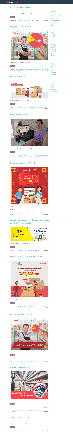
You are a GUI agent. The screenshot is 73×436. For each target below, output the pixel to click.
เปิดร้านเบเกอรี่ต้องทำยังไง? (18, 115)
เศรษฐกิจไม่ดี (47, 69)
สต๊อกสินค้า (38, 69)
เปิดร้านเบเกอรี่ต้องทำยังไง (18, 156)
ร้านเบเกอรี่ (40, 155)
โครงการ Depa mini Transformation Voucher (26, 256)
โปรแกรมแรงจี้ (33, 410)
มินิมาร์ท (30, 69)
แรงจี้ (44, 407)
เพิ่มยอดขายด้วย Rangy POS (19, 77)
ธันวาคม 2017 (53, 45)
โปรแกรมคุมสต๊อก (15, 361)
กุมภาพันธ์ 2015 (53, 87)
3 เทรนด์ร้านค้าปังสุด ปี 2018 (19, 417)
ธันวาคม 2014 (53, 89)
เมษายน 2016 (53, 66)
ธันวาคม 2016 (53, 59)
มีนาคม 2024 (53, 32)
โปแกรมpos (38, 410)
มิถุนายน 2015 (53, 81)
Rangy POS (34, 213)
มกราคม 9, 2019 (23, 358)
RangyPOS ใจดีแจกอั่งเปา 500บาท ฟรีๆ (23, 163)
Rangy (30, 213)
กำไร (28, 69)
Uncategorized (36, 20)
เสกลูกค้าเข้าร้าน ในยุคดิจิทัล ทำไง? (20, 367)
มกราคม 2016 (53, 72)
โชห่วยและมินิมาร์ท (13, 70)
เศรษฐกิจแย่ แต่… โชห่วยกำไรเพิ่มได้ (20, 27)
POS (29, 358)
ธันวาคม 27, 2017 (21, 430)
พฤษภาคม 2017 (54, 49)
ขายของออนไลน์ (42, 107)
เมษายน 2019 (53, 36)
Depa (30, 306)
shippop (37, 213)
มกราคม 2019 (53, 41)
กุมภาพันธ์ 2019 (53, 39)
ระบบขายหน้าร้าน (40, 407)
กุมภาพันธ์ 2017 (53, 55)
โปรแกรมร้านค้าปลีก (13, 410)
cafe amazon (31, 155)
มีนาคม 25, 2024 (23, 20)
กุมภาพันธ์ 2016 (53, 70)
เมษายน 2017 (53, 51)
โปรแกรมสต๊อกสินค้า (20, 410)
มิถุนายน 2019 (53, 34)
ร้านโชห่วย (34, 69)
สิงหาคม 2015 (53, 79)
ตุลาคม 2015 (53, 76)
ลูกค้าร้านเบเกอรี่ (39, 156)
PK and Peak (36, 155)
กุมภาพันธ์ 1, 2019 (23, 213)
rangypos (40, 306)
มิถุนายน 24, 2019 (21, 69)
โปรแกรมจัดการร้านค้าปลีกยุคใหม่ (23, 361)
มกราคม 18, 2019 (23, 306)
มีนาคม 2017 (53, 53)
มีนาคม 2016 (53, 68)
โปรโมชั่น (18, 70)
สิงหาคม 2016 (53, 60)
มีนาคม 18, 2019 (23, 155)
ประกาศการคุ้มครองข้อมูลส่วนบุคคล (56, 14)
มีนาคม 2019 (53, 38)
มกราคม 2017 (53, 57)
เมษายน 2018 (53, 43)
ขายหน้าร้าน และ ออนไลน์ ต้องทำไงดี (21, 314)
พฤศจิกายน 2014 (54, 91)
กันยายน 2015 (53, 78)
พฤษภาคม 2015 (54, 83)
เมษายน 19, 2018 (20, 407)
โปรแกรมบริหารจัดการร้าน (27, 156)
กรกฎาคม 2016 (53, 62)
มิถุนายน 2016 (53, 64)
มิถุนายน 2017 (53, 47)
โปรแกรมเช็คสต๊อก (27, 410)
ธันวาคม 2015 (53, 74)
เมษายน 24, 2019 (23, 107)
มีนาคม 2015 (53, 85)
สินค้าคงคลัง (42, 69)
